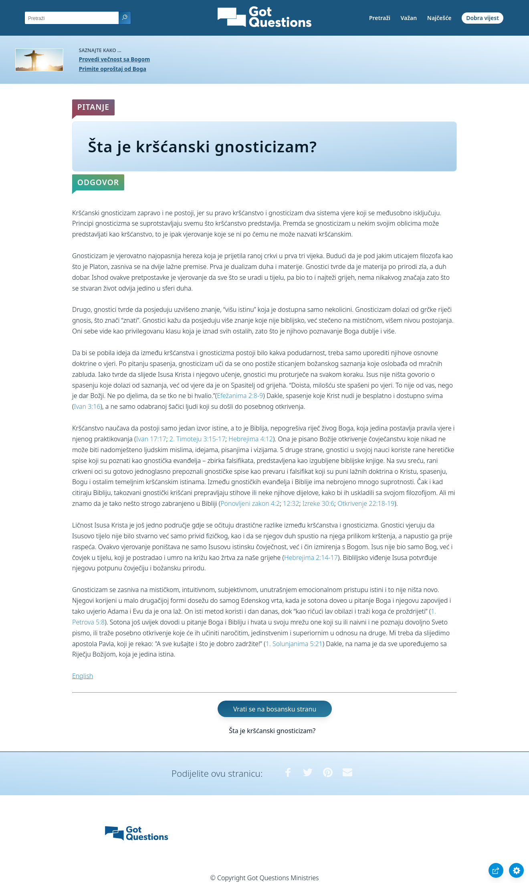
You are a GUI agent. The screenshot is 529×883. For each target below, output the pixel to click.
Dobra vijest (482, 18)
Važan (409, 18)
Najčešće (439, 18)
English (82, 675)
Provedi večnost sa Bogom (114, 59)
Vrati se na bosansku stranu (274, 709)
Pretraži (379, 18)
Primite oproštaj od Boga (112, 69)
